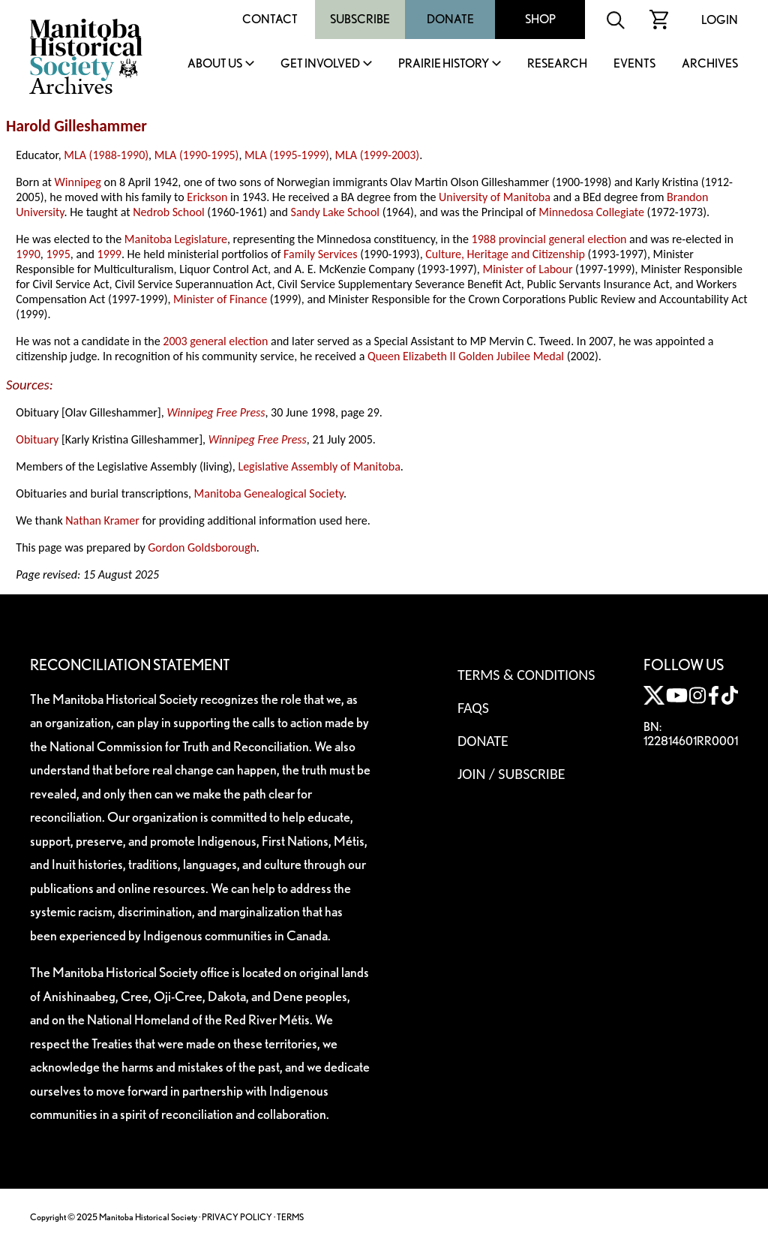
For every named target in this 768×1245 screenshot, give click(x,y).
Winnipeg (78, 182)
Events (635, 64)
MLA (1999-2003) (376, 155)
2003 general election (215, 341)
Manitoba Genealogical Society (269, 493)
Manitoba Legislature (175, 239)
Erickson (207, 197)
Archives (710, 64)
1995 (58, 254)
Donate (450, 19)
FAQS (473, 708)
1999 (110, 254)
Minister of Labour (527, 269)
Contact (270, 19)
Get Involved (320, 64)
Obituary (37, 439)
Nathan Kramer (102, 520)
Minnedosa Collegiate (591, 212)
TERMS (290, 1216)
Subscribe (360, 19)
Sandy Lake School (335, 212)
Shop (540, 19)
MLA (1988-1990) (106, 155)
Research (557, 64)
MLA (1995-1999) (286, 155)
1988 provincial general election (549, 239)
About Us (215, 64)
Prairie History (443, 64)
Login (719, 20)
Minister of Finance (220, 299)
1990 (28, 254)
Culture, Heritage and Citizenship (505, 254)
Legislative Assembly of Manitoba (319, 466)
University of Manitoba (494, 197)
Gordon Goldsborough (202, 547)
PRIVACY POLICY (237, 1216)
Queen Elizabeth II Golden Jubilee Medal (466, 356)
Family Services (321, 254)
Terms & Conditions (526, 675)
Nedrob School (169, 212)
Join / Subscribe (512, 774)
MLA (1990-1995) (196, 155)
